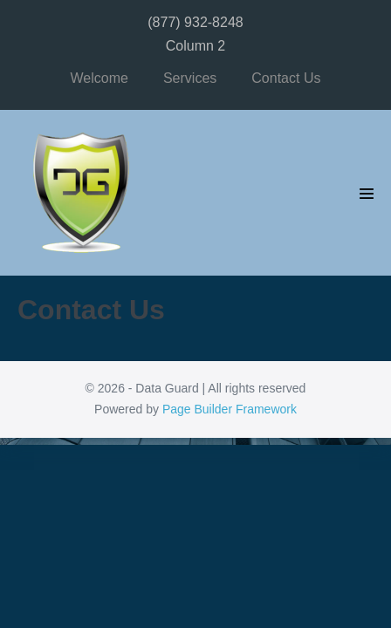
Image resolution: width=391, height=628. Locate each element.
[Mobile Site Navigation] (367, 194)
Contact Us (285, 78)
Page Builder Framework (229, 409)
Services (189, 78)
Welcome (99, 78)
